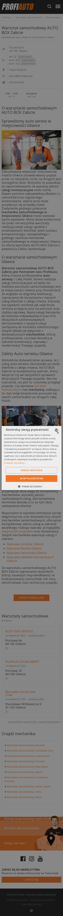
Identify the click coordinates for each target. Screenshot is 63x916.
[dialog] (31, 458)
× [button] (57, 433)
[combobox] (57, 430)
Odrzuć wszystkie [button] (31, 470)
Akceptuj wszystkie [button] (31, 478)
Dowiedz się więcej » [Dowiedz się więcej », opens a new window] (15, 462)
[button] (31, 486)
